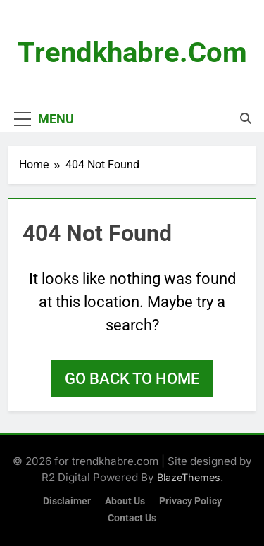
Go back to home (132, 378)
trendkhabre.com (132, 52)
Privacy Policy (190, 501)
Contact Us (132, 518)
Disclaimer (67, 501)
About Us (125, 501)
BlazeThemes (188, 477)
